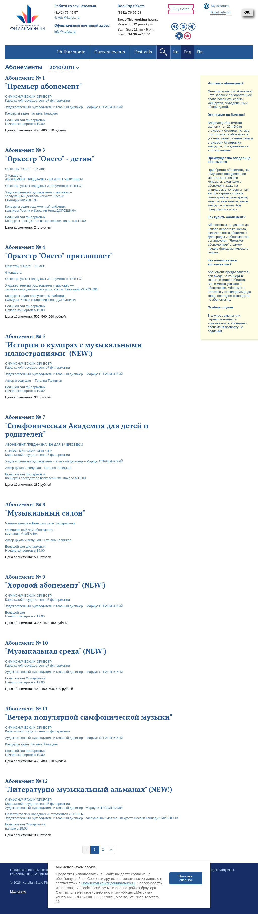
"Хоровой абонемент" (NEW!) (55, 585)
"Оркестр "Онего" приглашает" (58, 256)
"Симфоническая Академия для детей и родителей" (77, 430)
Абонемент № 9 (25, 577)
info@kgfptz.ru (65, 31)
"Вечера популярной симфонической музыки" (88, 717)
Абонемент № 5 (25, 336)
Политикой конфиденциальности (108, 883)
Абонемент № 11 (26, 709)
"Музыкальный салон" (45, 513)
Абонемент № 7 (25, 417)
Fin (200, 52)
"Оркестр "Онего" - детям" (49, 158)
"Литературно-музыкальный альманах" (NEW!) (88, 789)
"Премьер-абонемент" (43, 86)
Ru (176, 52)
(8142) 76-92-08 (129, 12)
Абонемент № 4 (25, 247)
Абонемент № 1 (25, 78)
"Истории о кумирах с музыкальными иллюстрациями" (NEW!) (73, 349)
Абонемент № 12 (26, 781)
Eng (187, 52)
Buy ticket (181, 9)
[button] (247, 12)
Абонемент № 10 (26, 643)
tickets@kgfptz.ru (67, 17)
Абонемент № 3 (25, 150)
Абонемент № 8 (25, 504)
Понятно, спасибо (186, 878)
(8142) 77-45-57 (66, 12)
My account (220, 6)
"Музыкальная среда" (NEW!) (55, 651)
